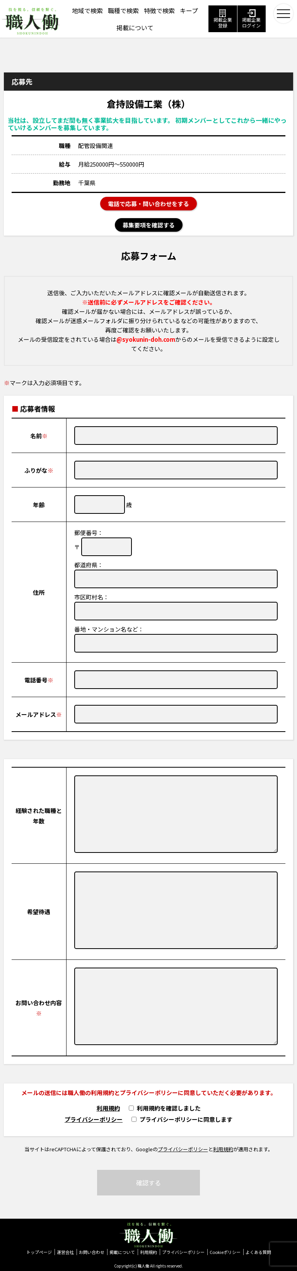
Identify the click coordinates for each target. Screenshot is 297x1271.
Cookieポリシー (225, 1252)
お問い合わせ (91, 1252)
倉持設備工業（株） (148, 103)
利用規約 (108, 1108)
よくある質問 (258, 1252)
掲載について (122, 1252)
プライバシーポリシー (94, 1119)
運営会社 (65, 1252)
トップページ (39, 1252)
